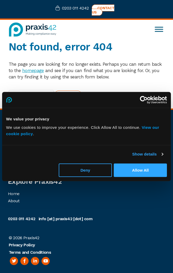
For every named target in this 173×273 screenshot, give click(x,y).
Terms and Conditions (30, 252)
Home (13, 193)
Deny (85, 170)
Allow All (140, 170)
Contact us (103, 10)
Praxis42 (31, 237)
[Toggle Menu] (159, 29)
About (14, 200)
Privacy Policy (22, 244)
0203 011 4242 (75, 8)
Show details (144, 154)
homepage (33, 70)
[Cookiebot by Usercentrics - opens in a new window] (144, 100)
